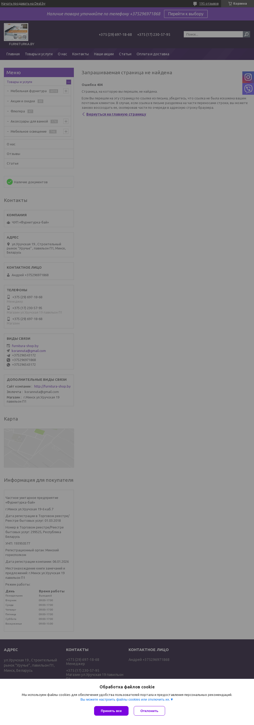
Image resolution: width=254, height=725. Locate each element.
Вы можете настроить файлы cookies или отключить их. (125, 699)
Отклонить (149, 711)
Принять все (111, 711)
